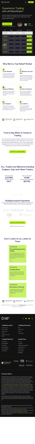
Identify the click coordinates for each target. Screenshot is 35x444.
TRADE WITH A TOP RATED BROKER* (17, 151)
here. (26, 411)
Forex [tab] (5, 30)
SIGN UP (31, 2)
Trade (29, 36)
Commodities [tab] (19, 30)
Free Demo (10, 26)
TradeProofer (21, 412)
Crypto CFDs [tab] (28, 30)
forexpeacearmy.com (18, 410)
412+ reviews (30, 25)
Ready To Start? (7, 24)
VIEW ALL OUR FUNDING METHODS (17, 222)
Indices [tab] (11, 30)
